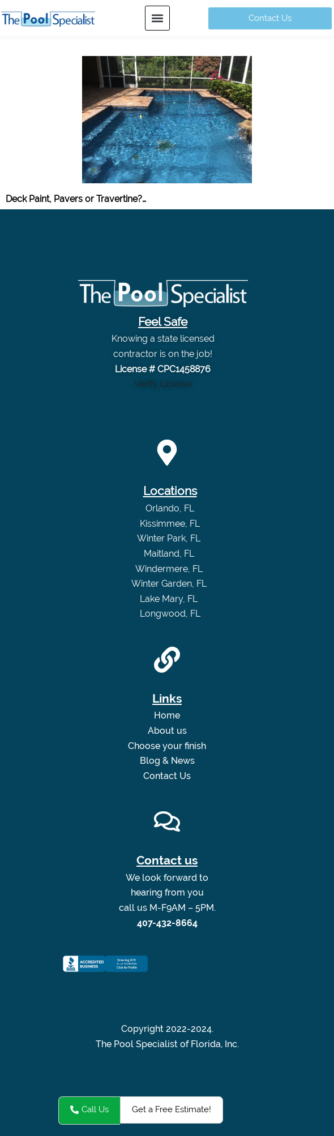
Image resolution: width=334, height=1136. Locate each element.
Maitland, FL (170, 553)
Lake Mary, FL (170, 598)
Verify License (163, 383)
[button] (157, 18)
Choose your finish (167, 746)
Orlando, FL (169, 508)
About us (167, 730)
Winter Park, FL (170, 538)
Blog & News (167, 760)
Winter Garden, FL (170, 583)
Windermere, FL (170, 568)
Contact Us (167, 776)
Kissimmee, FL (170, 523)
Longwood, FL (170, 613)
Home (167, 715)
